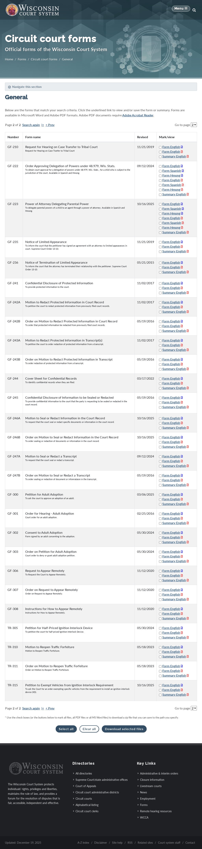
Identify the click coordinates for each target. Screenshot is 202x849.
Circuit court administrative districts (97, 792)
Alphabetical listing (87, 805)
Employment (147, 798)
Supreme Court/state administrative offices (102, 779)
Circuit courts (84, 798)
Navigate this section (25, 87)
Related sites (145, 842)
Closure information (152, 779)
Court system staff (169, 842)
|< (42, 125)
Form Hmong (171, 175)
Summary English (174, 156)
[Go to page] (194, 124)
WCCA (144, 817)
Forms (22, 59)
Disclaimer (100, 842)
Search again (31, 125)
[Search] (194, 10)
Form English (171, 147)
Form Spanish (171, 170)
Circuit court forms (44, 59)
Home (9, 59)
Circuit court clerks (87, 811)
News (143, 792)
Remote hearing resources (156, 811)
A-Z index (83, 842)
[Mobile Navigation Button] (181, 10)
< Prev (50, 125)
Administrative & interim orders (159, 773)
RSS (130, 842)
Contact (190, 842)
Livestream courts (151, 786)
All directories (84, 773)
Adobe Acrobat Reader (137, 115)
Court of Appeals (86, 786)
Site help (117, 842)
